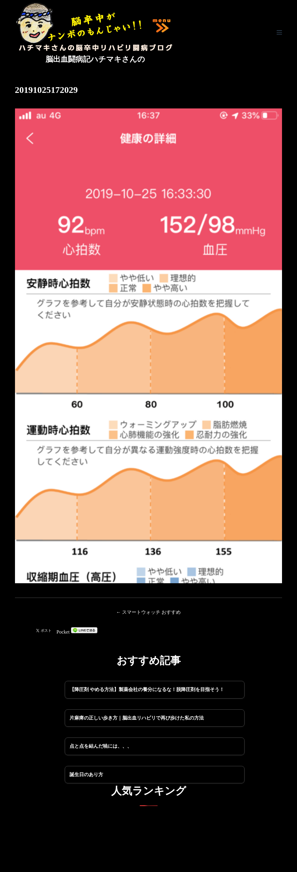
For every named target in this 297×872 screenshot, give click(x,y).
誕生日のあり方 (86, 774)
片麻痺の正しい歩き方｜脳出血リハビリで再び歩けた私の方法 (137, 717)
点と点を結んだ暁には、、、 (101, 746)
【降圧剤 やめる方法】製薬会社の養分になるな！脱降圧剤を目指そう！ (147, 689)
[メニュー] (279, 32)
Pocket (63, 631)
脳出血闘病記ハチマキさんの (95, 59)
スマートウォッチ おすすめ (151, 612)
